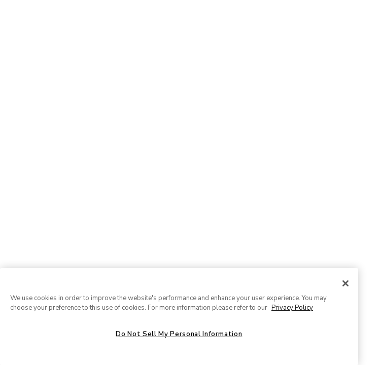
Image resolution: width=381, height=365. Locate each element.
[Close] (345, 283)
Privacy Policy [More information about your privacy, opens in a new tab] (292, 307)
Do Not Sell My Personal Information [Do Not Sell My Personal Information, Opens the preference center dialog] (179, 334)
